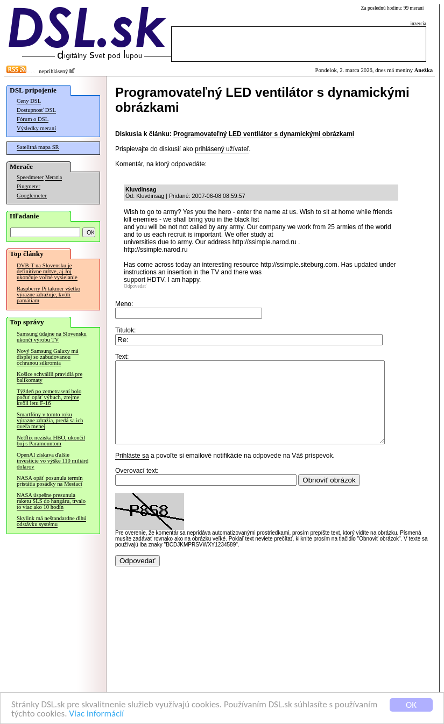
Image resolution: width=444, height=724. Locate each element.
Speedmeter (30, 177)
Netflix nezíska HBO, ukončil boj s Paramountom (51, 440)
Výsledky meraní (36, 128)
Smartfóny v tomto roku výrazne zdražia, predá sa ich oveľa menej (50, 420)
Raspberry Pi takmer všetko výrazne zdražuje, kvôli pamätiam (48, 294)
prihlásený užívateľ (222, 149)
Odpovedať (135, 286)
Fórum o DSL (32, 119)
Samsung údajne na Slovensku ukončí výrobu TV (52, 337)
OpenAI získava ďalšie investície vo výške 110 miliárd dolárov (52, 461)
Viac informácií (96, 714)
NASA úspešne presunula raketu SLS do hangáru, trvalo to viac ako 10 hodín (51, 501)
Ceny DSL (29, 101)
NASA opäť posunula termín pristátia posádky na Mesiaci (50, 481)
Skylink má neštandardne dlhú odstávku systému (51, 521)
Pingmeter (28, 186)
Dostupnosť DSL (36, 110)
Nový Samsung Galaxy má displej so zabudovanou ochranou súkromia (48, 357)
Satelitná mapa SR (38, 147)
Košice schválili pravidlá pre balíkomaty (49, 377)
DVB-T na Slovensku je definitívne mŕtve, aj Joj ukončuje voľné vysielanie (47, 271)
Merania (53, 177)
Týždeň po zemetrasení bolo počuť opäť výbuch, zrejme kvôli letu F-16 (49, 397)
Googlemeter (32, 195)
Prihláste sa (132, 471)
